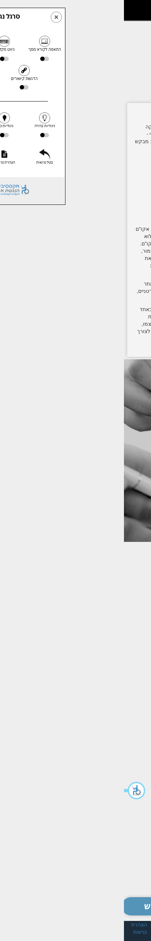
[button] (11, 790)
